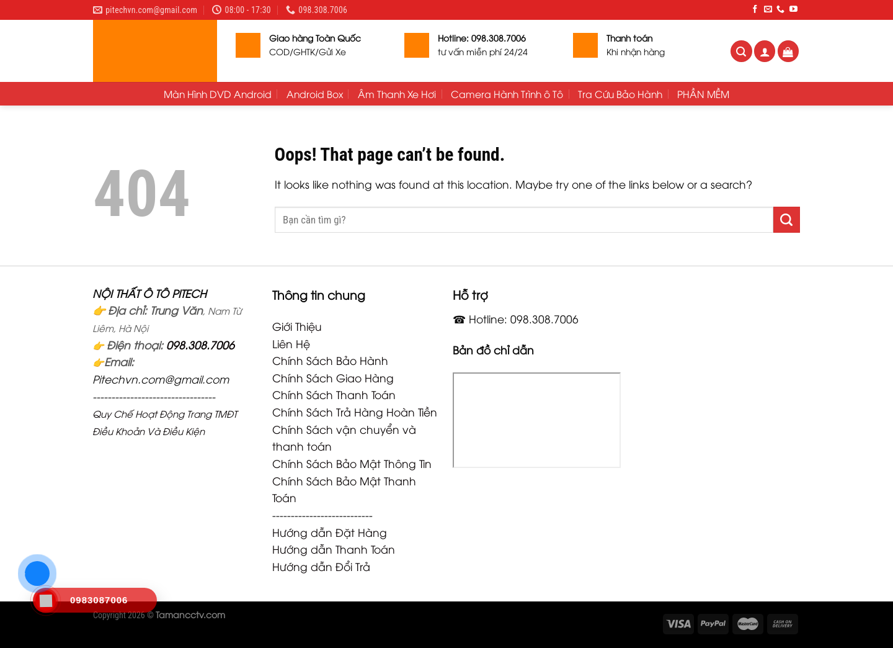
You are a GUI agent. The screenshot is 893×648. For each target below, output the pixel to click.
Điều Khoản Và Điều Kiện (148, 431)
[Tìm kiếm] (741, 51)
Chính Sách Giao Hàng (333, 377)
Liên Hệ (291, 343)
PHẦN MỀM (703, 94)
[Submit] (786, 220)
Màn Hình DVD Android (218, 94)
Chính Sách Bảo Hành (330, 360)
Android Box (315, 94)
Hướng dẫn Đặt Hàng (329, 531)
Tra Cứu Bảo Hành (620, 94)
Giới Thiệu (297, 325)
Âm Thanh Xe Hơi (397, 94)
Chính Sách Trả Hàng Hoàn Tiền (354, 411)
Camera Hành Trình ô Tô (507, 94)
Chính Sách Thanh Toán (334, 394)
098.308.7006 (200, 344)
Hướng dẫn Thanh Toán (333, 548)
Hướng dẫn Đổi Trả (321, 566)
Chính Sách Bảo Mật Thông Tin (352, 463)
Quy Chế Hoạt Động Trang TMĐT (164, 413)
